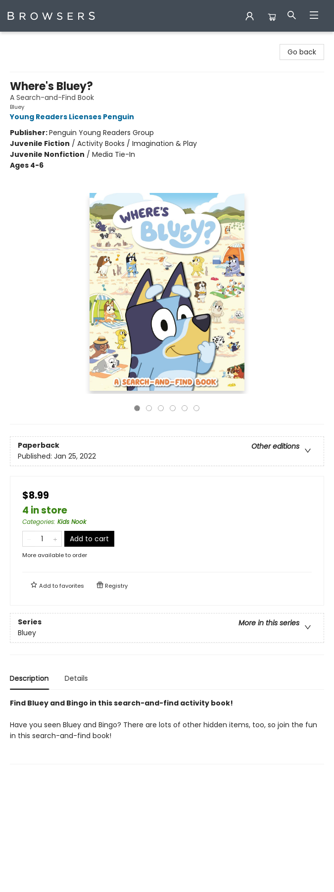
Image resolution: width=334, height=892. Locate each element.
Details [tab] (76, 678)
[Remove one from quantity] (29, 538)
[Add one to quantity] (55, 538)
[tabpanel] (167, 731)
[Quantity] (42, 539)
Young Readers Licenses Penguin (73, 117)
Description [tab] (29, 678)
